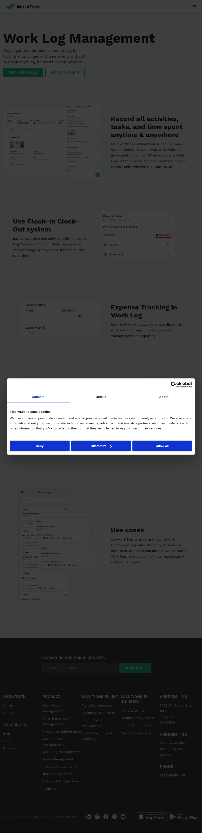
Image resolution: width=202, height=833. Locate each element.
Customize (101, 446)
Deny (40, 446)
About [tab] (163, 397)
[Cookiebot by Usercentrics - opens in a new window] (173, 385)
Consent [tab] (38, 397)
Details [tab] (101, 397)
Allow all (162, 446)
